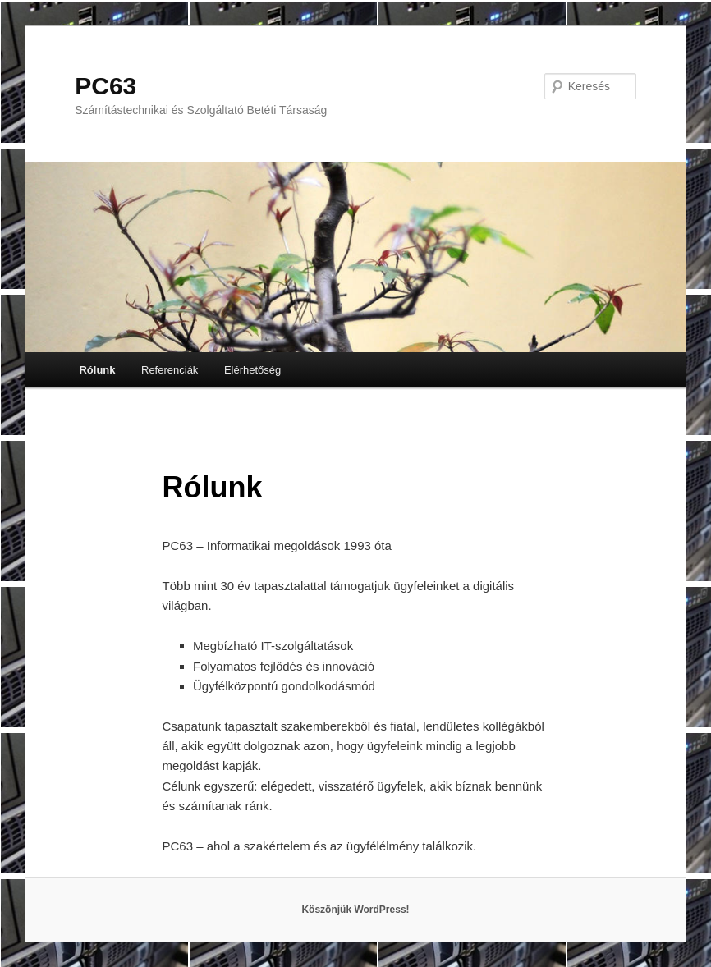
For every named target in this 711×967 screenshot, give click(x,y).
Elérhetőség (252, 370)
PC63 (105, 85)
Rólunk (97, 370)
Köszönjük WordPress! (355, 909)
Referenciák (169, 370)
